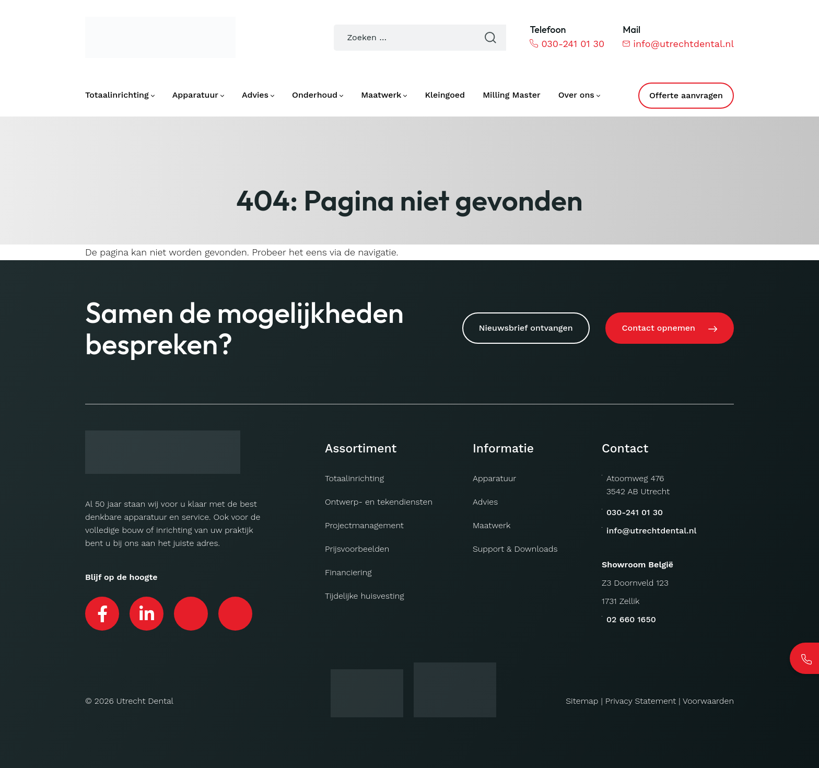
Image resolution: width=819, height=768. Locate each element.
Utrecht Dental (144, 701)
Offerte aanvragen (686, 95)
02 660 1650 (631, 619)
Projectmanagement (364, 525)
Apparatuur (494, 478)
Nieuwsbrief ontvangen (526, 328)
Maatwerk (491, 525)
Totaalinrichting (354, 478)
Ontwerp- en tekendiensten (378, 502)
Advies (485, 502)
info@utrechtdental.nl (678, 43)
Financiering (348, 572)
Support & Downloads (515, 549)
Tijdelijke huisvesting (364, 596)
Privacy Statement (640, 701)
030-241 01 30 (567, 43)
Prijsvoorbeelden (357, 549)
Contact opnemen (658, 328)
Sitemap (582, 701)
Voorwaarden (708, 701)
